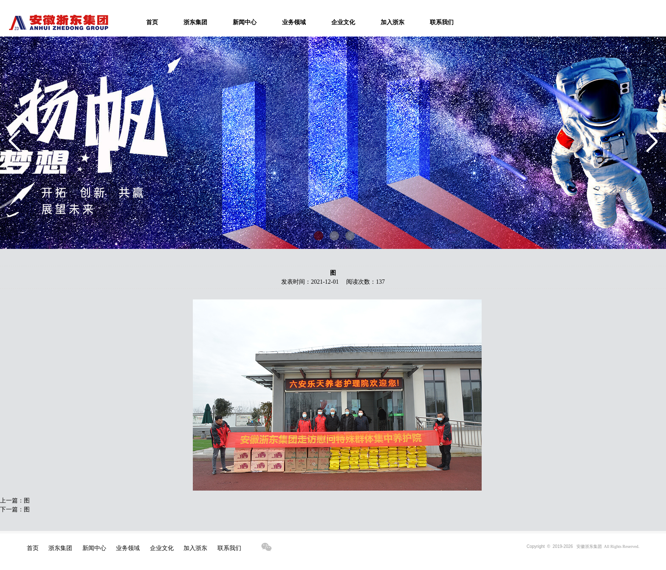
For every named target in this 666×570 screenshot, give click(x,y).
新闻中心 (245, 22)
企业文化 (343, 22)
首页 (152, 22)
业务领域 (294, 22)
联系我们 (442, 22)
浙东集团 (195, 22)
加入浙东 (392, 22)
